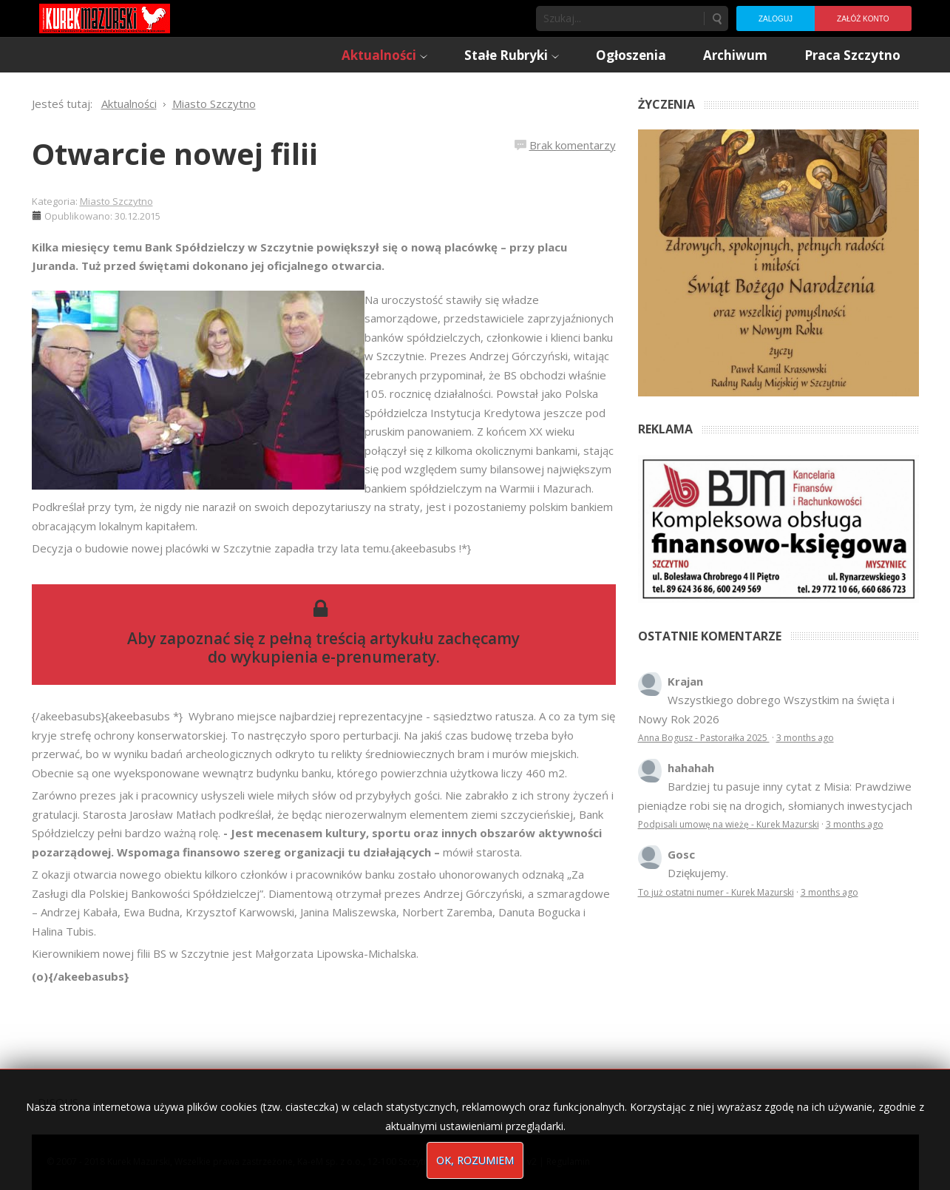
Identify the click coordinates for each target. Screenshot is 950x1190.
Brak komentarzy (572, 145)
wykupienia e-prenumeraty (333, 656)
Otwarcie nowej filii (175, 153)
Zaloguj (776, 19)
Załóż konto (863, 19)
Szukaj (716, 18)
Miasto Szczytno (116, 201)
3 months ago (805, 737)
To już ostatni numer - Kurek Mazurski (716, 892)
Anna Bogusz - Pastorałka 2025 (704, 737)
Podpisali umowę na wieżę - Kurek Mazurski (728, 824)
